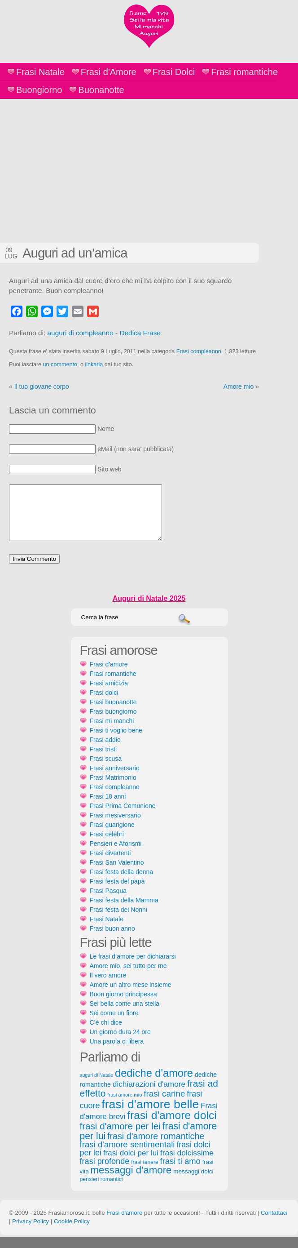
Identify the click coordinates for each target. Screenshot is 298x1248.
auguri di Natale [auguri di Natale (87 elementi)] (97, 1085)
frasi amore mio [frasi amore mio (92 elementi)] (124, 1105)
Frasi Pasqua (108, 901)
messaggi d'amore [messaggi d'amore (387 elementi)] (131, 1180)
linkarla (94, 364)
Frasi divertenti (110, 863)
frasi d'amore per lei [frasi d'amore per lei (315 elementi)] (120, 1137)
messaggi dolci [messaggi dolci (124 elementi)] (193, 1182)
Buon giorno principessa (123, 1004)
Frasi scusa (106, 769)
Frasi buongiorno (113, 722)
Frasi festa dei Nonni (118, 920)
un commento (60, 364)
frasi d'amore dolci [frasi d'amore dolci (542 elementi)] (172, 1126)
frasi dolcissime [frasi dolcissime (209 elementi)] (187, 1163)
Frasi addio (105, 750)
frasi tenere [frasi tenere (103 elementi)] (144, 1173)
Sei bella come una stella (125, 1014)
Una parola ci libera (117, 1052)
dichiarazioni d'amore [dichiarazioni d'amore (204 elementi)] (149, 1094)
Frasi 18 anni (108, 807)
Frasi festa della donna (121, 882)
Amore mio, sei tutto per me (128, 976)
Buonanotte (101, 90)
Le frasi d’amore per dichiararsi (133, 967)
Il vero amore (108, 986)
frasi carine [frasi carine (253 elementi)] (164, 1104)
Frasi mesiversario (115, 826)
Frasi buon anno (112, 939)
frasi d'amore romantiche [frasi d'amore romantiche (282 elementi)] (155, 1147)
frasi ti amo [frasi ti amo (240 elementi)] (180, 1172)
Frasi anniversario (115, 778)
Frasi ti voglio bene (116, 741)
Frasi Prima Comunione (123, 816)
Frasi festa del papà (117, 892)
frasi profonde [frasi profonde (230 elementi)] (105, 1172)
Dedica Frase (140, 333)
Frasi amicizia (109, 693)
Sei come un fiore (114, 1023)
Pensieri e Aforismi (116, 854)
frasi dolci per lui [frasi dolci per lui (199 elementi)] (130, 1163)
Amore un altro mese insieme (130, 995)
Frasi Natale (40, 72)
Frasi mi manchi (112, 731)
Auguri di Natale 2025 (149, 609)
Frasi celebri (107, 844)
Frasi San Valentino (117, 873)
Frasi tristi (103, 760)
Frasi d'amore (109, 675)
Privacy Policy (30, 1232)
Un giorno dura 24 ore (120, 1042)
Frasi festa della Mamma (124, 911)
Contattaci (274, 1223)
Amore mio (239, 386)
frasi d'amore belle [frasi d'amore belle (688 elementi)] (150, 1115)
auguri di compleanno (81, 333)
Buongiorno (39, 90)
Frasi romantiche (244, 72)
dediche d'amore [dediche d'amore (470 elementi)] (154, 1084)
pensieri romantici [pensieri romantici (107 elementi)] (101, 1190)
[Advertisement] (149, 166)
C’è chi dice (106, 1033)
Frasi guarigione (112, 835)
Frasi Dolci (174, 72)
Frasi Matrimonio (113, 788)
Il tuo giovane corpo (41, 386)
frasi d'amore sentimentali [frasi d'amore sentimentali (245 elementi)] (127, 1155)
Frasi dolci (104, 703)
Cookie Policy (72, 1232)
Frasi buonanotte (113, 712)
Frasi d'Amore (108, 72)
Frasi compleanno (198, 351)
